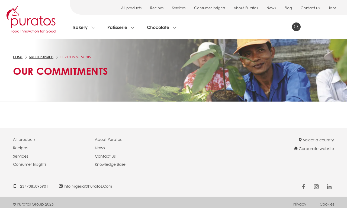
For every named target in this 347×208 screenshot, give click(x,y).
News (271, 7)
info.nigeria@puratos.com (85, 186)
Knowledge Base (110, 164)
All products (131, 7)
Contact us (310, 7)
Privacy (299, 204)
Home (18, 57)
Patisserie (117, 27)
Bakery (80, 27)
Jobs (332, 7)
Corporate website (314, 148)
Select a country (316, 139)
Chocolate (158, 27)
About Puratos (246, 7)
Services (178, 7)
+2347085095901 (30, 186)
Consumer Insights (209, 7)
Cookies (327, 204)
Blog (288, 7)
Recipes (156, 7)
